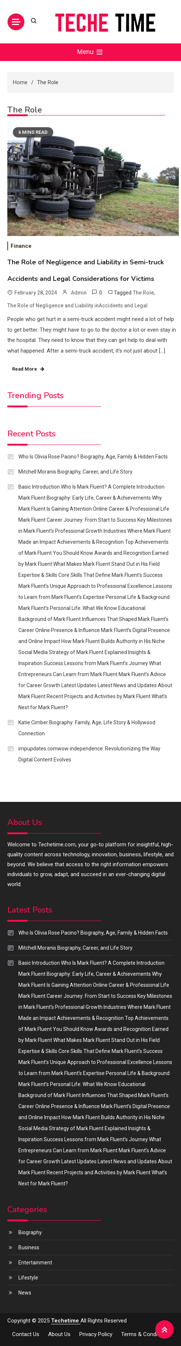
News (24, 1293)
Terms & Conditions (145, 1334)
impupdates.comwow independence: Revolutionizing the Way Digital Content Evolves (89, 754)
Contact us (25, 1334)
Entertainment (35, 1262)
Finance (21, 246)
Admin (79, 293)
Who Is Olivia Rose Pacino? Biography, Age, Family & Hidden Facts (93, 457)
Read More (24, 369)
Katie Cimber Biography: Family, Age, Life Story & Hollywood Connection (86, 728)
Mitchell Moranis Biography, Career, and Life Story (75, 472)
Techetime (65, 1320)
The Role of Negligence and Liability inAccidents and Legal (77, 305)
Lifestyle (28, 1278)
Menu (90, 52)
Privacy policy (95, 1334)
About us (59, 1334)
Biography (30, 1232)
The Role (143, 293)
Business (28, 1247)
